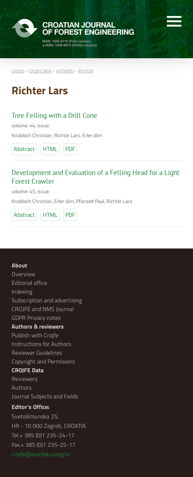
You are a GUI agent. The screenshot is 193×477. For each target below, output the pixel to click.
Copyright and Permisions (43, 361)
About (19, 265)
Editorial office (29, 282)
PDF (70, 148)
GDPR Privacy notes (36, 317)
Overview (23, 274)
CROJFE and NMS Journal (43, 309)
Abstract (24, 148)
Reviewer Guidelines (37, 352)
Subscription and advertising (47, 300)
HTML (50, 148)
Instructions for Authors (41, 343)
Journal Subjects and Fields (45, 396)
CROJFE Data (28, 370)
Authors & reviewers (38, 326)
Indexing (22, 291)
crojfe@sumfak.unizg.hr (41, 454)
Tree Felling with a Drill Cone (54, 115)
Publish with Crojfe (35, 335)
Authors (22, 387)
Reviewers (24, 378)
